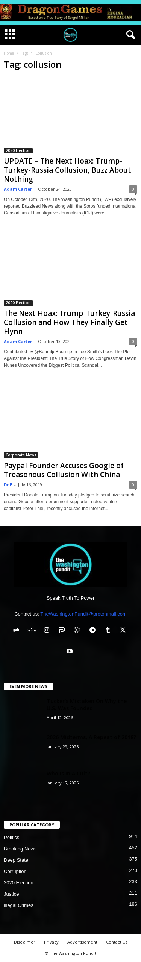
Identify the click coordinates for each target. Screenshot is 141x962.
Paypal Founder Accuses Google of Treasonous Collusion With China (64, 470)
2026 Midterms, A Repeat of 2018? (91, 737)
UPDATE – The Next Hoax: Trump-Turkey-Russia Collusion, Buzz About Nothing (67, 170)
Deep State (16, 860)
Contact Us (116, 942)
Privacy (51, 942)
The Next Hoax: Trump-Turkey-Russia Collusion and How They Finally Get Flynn (69, 322)
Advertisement (82, 942)
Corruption (15, 871)
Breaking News (20, 849)
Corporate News (21, 455)
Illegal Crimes (18, 905)
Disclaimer (24, 942)
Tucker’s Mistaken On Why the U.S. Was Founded (87, 704)
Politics (11, 837)
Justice (11, 894)
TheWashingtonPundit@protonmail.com (83, 614)
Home (9, 53)
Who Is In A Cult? (68, 773)
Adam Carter (18, 189)
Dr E (8, 484)
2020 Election (18, 150)
